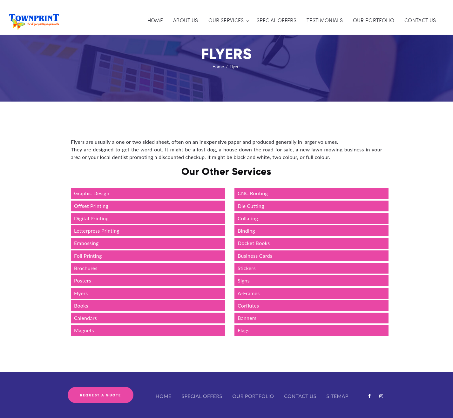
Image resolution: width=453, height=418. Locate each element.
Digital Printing (91, 218)
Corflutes (248, 305)
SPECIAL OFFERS (202, 396)
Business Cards (255, 256)
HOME (163, 396)
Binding (246, 231)
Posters (82, 280)
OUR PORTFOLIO (253, 396)
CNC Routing (253, 193)
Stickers (247, 268)
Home (218, 67)
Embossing (86, 243)
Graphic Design (91, 193)
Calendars (85, 318)
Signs (244, 280)
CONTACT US (300, 396)
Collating (248, 218)
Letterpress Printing (97, 231)
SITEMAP (337, 396)
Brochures (86, 268)
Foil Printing (88, 256)
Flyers (81, 293)
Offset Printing (91, 206)
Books (81, 305)
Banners (247, 318)
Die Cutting (251, 206)
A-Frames (249, 293)
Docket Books (254, 243)
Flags (243, 330)
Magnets (84, 330)
